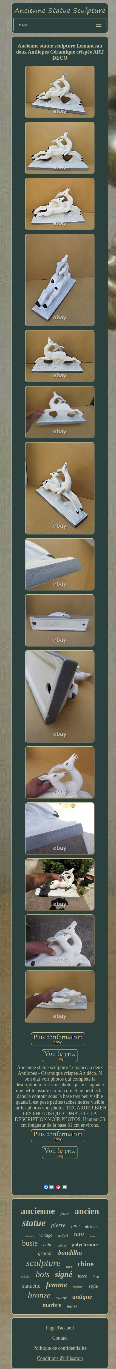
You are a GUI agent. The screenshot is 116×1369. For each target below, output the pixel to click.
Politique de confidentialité (60, 1348)
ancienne (38, 1211)
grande (45, 1253)
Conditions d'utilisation (60, 1358)
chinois (29, 1236)
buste (30, 1243)
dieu (96, 1277)
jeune (64, 1214)
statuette (31, 1286)
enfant (62, 1245)
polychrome (85, 1244)
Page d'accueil (60, 1328)
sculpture (43, 1263)
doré (69, 1266)
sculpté (63, 1235)
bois (42, 1274)
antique (82, 1296)
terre (82, 1276)
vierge (61, 1297)
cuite (47, 1244)
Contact (59, 1338)
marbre (52, 1305)
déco (92, 1236)
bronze (39, 1295)
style (93, 1286)
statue (34, 1223)
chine (85, 1264)
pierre (58, 1224)
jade (75, 1225)
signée (72, 1306)
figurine (78, 1287)
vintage (45, 1235)
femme (56, 1284)
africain (91, 1226)
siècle (25, 1276)
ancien (87, 1211)
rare (78, 1233)
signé (63, 1274)
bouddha (70, 1252)
